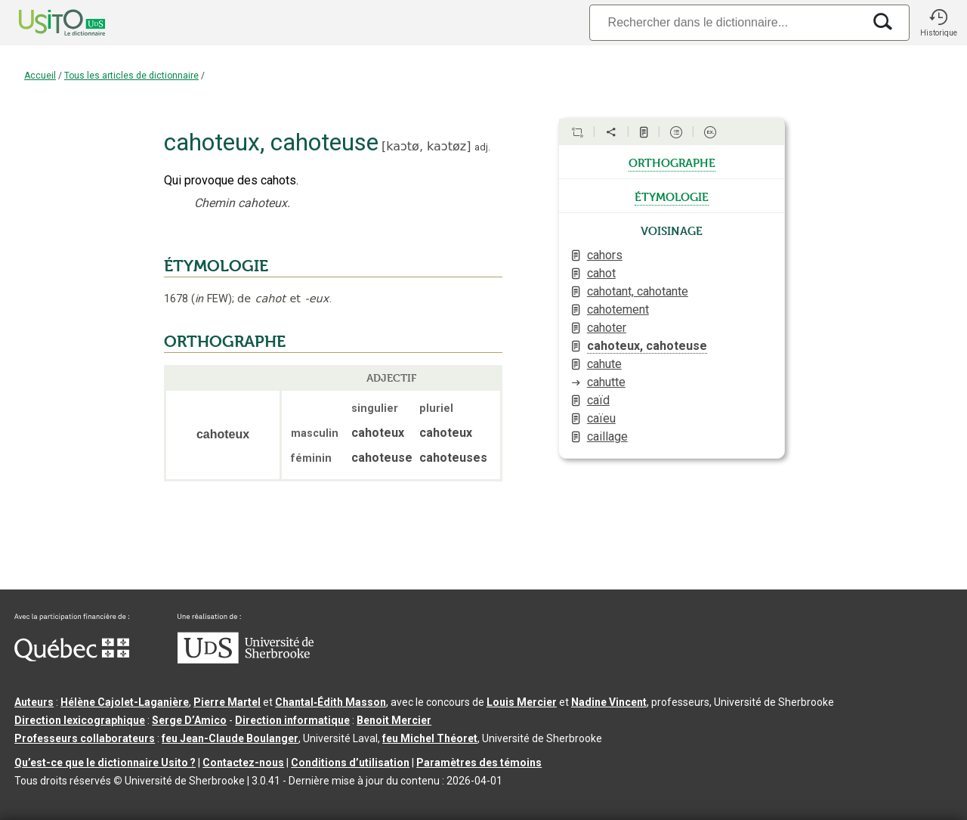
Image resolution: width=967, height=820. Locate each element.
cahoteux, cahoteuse (647, 346)
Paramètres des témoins (479, 763)
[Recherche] (726, 22)
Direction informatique (292, 720)
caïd (598, 400)
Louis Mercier (522, 702)
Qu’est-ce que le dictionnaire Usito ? (105, 763)
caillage (607, 436)
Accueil (40, 75)
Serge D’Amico (189, 720)
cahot (601, 273)
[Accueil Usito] (45, 22)
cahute (604, 364)
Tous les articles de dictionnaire (131, 75)
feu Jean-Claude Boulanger (230, 738)
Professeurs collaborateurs (84, 738)
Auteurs (34, 702)
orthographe (672, 162)
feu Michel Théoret (429, 738)
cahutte (606, 382)
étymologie (672, 196)
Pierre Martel (227, 702)
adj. (482, 147)
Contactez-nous (243, 763)
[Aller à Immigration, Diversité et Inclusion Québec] (71, 657)
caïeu (601, 418)
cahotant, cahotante (637, 291)
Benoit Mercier (394, 720)
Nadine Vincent (609, 702)
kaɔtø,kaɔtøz (426, 146)
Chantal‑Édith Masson (330, 702)
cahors (605, 255)
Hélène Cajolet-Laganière (124, 702)
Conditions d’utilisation (350, 763)
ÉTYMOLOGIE (216, 266)
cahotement (618, 309)
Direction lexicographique (79, 720)
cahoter (606, 327)
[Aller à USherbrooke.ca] (246, 660)
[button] (938, 22)
